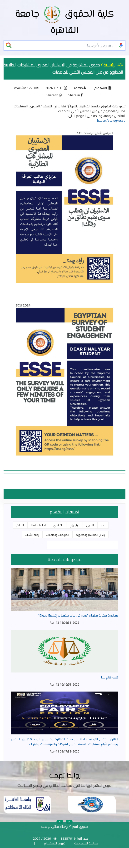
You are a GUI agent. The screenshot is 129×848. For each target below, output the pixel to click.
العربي (90, 525)
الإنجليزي (74, 525)
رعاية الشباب (32, 534)
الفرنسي (58, 525)
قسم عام (100, 88)
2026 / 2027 (42, 838)
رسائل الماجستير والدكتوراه (90, 534)
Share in (75, 95)
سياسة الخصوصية (86, 843)
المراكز (20, 525)
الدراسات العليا (38, 525)
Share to (54, 95)
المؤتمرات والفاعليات (57, 534)
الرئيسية (110, 65)
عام (103, 525)
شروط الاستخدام (54, 843)
